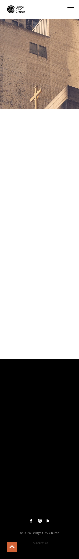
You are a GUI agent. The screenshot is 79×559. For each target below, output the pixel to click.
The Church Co (39, 542)
